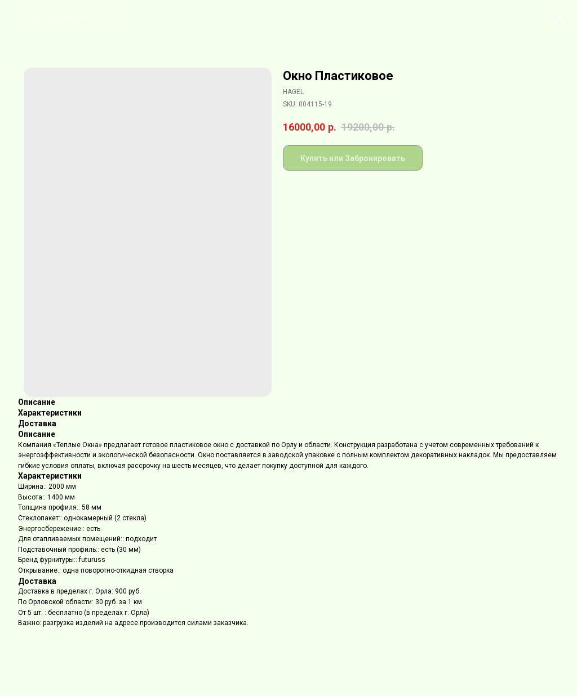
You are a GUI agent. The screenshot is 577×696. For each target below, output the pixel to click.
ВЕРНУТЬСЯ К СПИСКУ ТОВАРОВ (73, 16)
